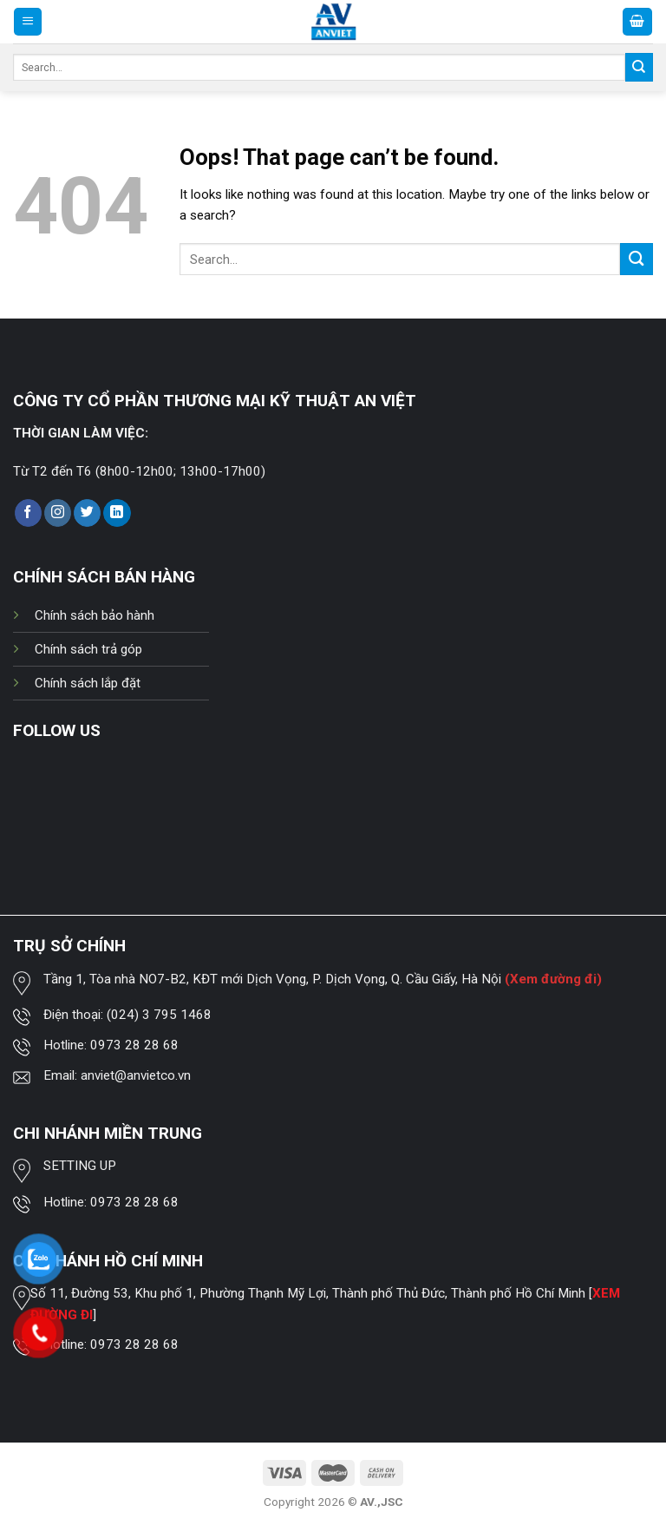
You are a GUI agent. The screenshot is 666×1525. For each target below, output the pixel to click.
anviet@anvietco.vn (136, 1075)
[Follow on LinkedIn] (116, 513)
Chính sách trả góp (88, 649)
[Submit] (639, 67)
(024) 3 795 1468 (159, 1014)
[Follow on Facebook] (28, 513)
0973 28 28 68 (134, 1045)
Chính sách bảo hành (94, 615)
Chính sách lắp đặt (87, 683)
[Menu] (28, 21)
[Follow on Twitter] (87, 513)
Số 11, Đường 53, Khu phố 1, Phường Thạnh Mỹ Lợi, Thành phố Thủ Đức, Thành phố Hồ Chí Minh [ (311, 1293)
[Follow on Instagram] (57, 513)
